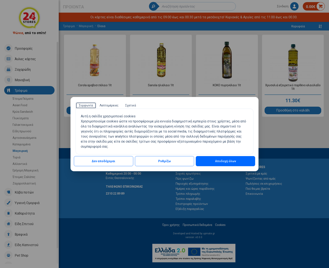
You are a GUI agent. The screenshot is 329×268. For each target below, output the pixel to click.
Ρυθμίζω (164, 161)
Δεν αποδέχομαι (103, 161)
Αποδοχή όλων (225, 161)
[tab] (86, 105)
